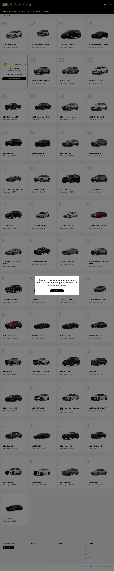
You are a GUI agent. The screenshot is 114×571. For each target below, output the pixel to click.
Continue (57, 290)
